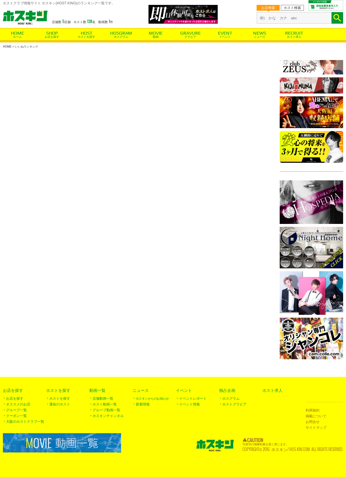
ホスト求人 (294, 36)
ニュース (259, 36)
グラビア (190, 36)
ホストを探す (86, 36)
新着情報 (143, 404)
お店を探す (52, 36)
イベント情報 (189, 404)
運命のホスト (59, 404)
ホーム (17, 36)
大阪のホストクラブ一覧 (25, 422)
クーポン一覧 (16, 416)
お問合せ (312, 422)
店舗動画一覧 (103, 398)
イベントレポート (193, 398)
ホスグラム (121, 36)
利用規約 (312, 410)
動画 (156, 36)
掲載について (316, 416)
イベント (225, 36)
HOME (7, 46)
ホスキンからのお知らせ (152, 398)
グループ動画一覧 (106, 410)
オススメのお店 (18, 404)
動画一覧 (97, 390)
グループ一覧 (16, 410)
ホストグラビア (234, 404)
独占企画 (227, 390)
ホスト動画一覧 (105, 404)
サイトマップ (316, 428)
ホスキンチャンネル (108, 416)
